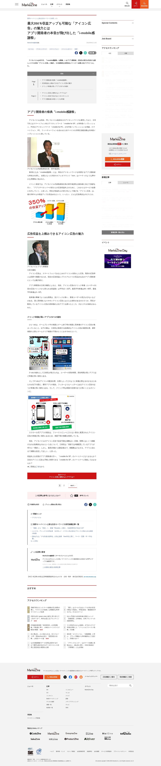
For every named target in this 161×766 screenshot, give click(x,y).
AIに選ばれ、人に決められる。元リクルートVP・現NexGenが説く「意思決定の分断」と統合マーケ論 (45, 636)
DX (47, 689)
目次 (77, 74)
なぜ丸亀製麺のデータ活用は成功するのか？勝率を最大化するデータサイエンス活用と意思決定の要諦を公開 (45, 645)
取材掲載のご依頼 (126, 677)
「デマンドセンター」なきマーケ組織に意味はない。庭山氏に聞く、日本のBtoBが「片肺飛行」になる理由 (81, 645)
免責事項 (89, 751)
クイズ (67, 695)
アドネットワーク (41, 49)
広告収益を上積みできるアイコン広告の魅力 (57, 83)
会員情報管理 (81, 751)
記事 (51, 4)
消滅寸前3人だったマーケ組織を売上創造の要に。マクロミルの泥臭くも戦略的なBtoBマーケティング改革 (45, 610)
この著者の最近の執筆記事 (51, 567)
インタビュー (69, 689)
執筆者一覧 (49, 707)
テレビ (67, 704)
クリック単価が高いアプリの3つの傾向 (55, 86)
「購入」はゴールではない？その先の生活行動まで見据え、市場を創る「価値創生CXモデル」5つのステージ (81, 610)
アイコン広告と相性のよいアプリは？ (54, 93)
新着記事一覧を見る (117, 232)
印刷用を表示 (33, 504)
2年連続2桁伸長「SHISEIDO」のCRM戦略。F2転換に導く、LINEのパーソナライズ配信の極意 (45, 627)
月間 (125, 53)
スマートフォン (54, 49)
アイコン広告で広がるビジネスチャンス (55, 96)
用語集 (68, 4)
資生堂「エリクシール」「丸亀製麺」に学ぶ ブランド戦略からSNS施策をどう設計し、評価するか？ (81, 636)
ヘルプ (52, 751)
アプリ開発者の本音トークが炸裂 (53, 99)
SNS (67, 707)
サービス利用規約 (106, 751)
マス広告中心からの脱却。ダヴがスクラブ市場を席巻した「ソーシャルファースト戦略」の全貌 (81, 627)
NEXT (73, 486)
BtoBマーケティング (52, 698)
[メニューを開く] (16, 4)
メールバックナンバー (117, 154)
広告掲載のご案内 (109, 677)
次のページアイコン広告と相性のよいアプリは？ (62, 476)
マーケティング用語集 (33, 718)
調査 (67, 698)
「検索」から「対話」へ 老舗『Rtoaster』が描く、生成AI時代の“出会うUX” (58, 528)
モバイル (30, 49)
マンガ (67, 692)
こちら (38, 466)
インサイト (49, 695)
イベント (59, 4)
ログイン (117, 164)
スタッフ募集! (71, 751)
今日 (110, 53)
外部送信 (131, 751)
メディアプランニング (72, 701)
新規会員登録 (117, 159)
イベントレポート (67, 49)
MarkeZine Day (89, 689)
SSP (76, 49)
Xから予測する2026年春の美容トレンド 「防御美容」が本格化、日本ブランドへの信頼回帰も (81, 618)
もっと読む (34, 541)
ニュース (44, 4)
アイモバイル (36, 517)
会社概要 (96, 751)
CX (47, 692)
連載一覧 (49, 704)
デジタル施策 (50, 701)
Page (33, 96)
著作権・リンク (60, 751)
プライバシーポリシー (120, 751)
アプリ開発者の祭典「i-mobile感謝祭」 (55, 80)
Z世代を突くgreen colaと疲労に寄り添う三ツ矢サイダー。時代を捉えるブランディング (45, 618)
